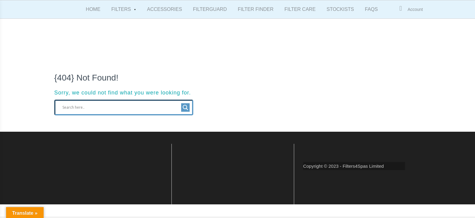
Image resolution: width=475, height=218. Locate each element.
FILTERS (121, 9)
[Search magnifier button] (185, 107)
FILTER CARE (300, 9)
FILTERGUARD (210, 9)
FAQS (371, 9)
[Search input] (121, 107)
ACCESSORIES (164, 9)
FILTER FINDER (256, 9)
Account (415, 9)
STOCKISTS (340, 9)
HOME (93, 9)
